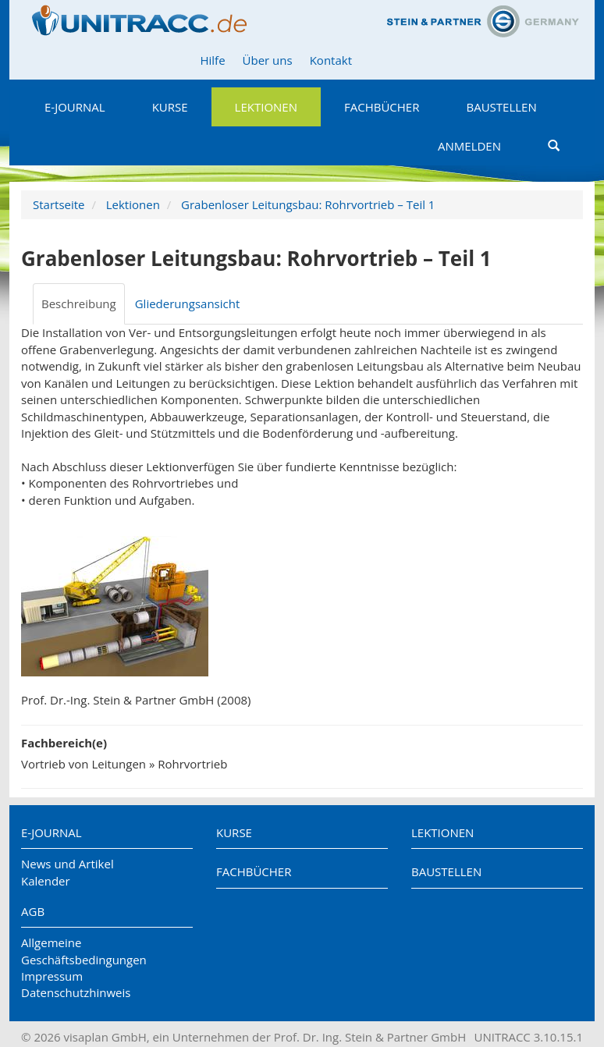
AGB (32, 911)
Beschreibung (78, 303)
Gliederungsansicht (187, 303)
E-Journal (74, 107)
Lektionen (266, 107)
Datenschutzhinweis (75, 992)
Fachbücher (381, 107)
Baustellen (501, 107)
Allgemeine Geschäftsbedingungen (84, 951)
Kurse (170, 107)
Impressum (52, 976)
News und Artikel (67, 863)
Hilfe (212, 60)
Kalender (45, 881)
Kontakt (331, 60)
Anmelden (469, 146)
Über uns (268, 60)
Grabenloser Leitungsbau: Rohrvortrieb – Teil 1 (308, 204)
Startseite (59, 204)
